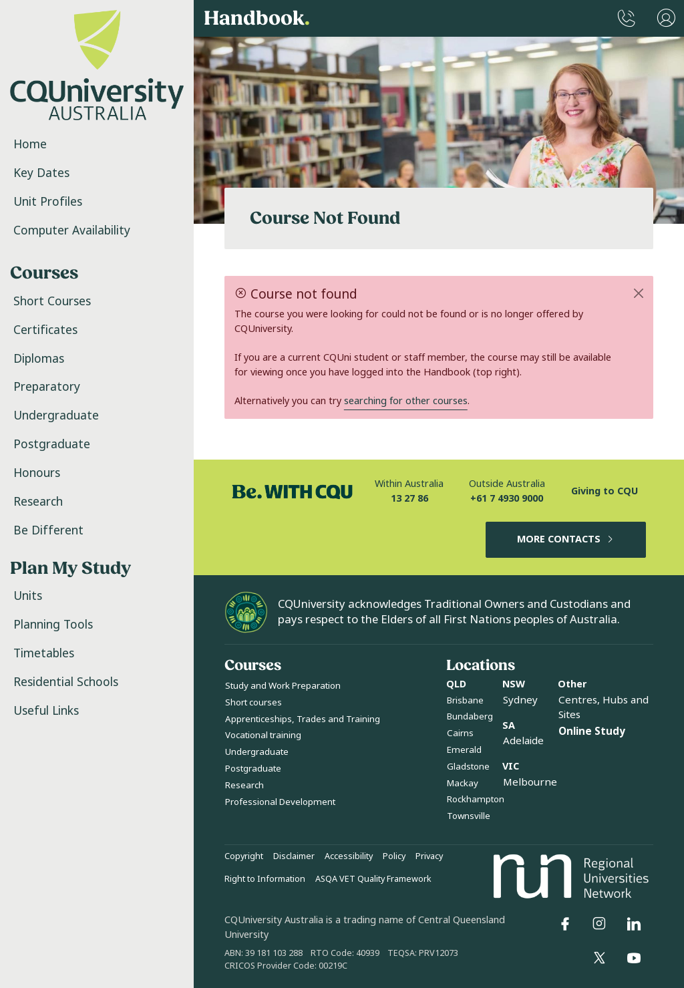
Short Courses (52, 301)
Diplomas (38, 358)
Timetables (43, 653)
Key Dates (41, 173)
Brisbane (465, 700)
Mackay (462, 783)
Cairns (460, 733)
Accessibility (349, 856)
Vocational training (263, 735)
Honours (36, 473)
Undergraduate (56, 415)
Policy (394, 856)
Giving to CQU (604, 491)
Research (38, 501)
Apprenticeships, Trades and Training (302, 719)
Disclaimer (294, 856)
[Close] (639, 293)
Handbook (257, 18)
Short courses (253, 702)
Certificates (45, 330)
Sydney (520, 700)
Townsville (468, 816)
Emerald (464, 750)
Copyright (243, 856)
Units (27, 596)
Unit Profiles (47, 201)
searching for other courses (406, 401)
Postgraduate (51, 444)
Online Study (591, 731)
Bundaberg (470, 716)
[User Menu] (666, 18)
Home (30, 144)
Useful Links (46, 710)
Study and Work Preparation (283, 685)
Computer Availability (71, 230)
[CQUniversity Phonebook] (626, 18)
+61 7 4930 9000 (506, 499)
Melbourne (530, 782)
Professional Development (280, 802)
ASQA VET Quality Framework (373, 879)
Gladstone (468, 766)
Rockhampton (475, 799)
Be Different (48, 530)
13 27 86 (409, 499)
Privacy (429, 856)
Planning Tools (53, 624)
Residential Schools (65, 682)
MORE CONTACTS (566, 539)
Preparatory (46, 386)
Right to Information (264, 879)
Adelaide (523, 740)
